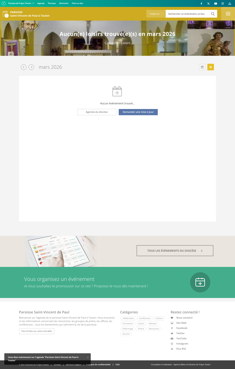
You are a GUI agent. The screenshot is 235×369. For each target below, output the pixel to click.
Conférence (144, 318)
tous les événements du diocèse (175, 250)
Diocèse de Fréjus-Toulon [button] (20, 3)
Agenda (41, 3)
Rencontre (154, 328)
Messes (152, 323)
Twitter (178, 333)
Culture (159, 318)
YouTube (179, 338)
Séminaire (64, 3)
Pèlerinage (128, 328)
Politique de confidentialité (98, 365)
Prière (141, 328)
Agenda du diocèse (97, 112)
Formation (128, 323)
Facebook (179, 328)
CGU (117, 365)
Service (126, 333)
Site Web (179, 323)
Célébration (128, 318)
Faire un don (77, 3)
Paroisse (52, 3)
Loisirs (141, 323)
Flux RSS (178, 349)
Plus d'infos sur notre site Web (36, 331)
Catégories (156, 13)
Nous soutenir (182, 317)
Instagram (179, 343)
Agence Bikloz (179, 365)
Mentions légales (73, 365)
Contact (57, 365)
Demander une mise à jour (138, 112)
